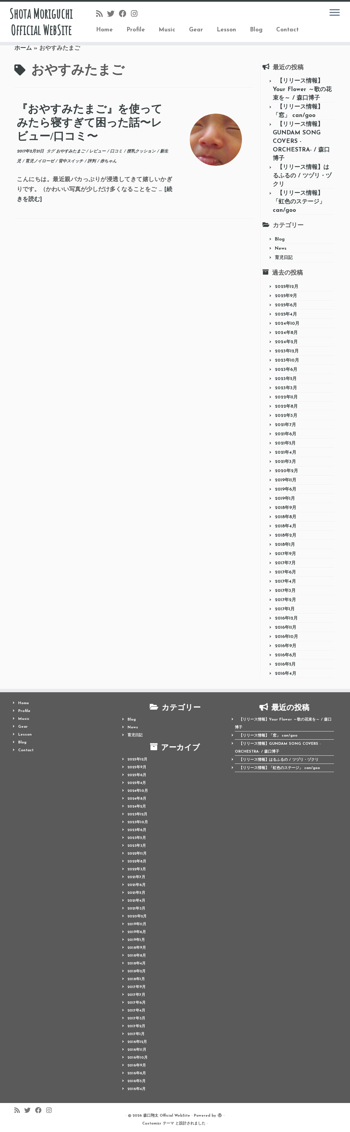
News (280, 248)
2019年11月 (285, 480)
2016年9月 (285, 646)
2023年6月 (286, 369)
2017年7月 (285, 563)
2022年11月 (286, 397)
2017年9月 (285, 554)
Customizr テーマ (158, 1124)
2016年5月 (285, 664)
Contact (287, 30)
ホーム (23, 48)
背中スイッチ (71, 161)
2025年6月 (286, 305)
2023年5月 (286, 379)
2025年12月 (286, 287)
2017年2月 (285, 600)
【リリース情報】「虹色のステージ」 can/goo (299, 201)
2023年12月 (287, 351)
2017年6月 (285, 572)
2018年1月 (285, 544)
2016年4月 (285, 673)
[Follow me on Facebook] (125, 14)
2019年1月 (285, 498)
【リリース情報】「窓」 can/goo (268, 736)
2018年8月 (285, 517)
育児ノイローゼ (40, 161)
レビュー (98, 151)
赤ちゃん (108, 161)
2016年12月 (286, 618)
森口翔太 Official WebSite (166, 1116)
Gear (196, 30)
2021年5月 (285, 443)
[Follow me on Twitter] (113, 14)
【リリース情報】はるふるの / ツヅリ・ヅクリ (302, 175)
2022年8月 (286, 406)
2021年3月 (285, 462)
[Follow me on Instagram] (136, 14)
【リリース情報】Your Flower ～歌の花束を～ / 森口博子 (302, 89)
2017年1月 (285, 609)
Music (167, 30)
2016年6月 (285, 655)
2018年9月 (285, 508)
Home (104, 30)
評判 (92, 161)
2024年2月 (286, 342)
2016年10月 (286, 637)
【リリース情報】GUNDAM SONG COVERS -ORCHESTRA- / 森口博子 (301, 141)
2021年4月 (285, 452)
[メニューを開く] (334, 13)
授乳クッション (142, 151)
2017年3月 (285, 591)
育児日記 (284, 258)
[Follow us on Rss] (101, 14)
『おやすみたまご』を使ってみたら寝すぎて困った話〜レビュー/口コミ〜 (89, 122)
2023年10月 (287, 360)
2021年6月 (285, 434)
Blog (256, 30)
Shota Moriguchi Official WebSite (40, 21)
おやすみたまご (71, 151)
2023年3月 (286, 388)
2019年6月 (285, 489)
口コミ (117, 151)
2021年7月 (285, 425)
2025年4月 (286, 314)
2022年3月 (286, 415)
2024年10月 (287, 323)
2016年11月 (285, 627)
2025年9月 (286, 296)
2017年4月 (285, 581)
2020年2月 (286, 471)
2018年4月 (285, 526)
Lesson (226, 30)
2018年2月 (285, 535)
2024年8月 (286, 333)
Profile (135, 30)
